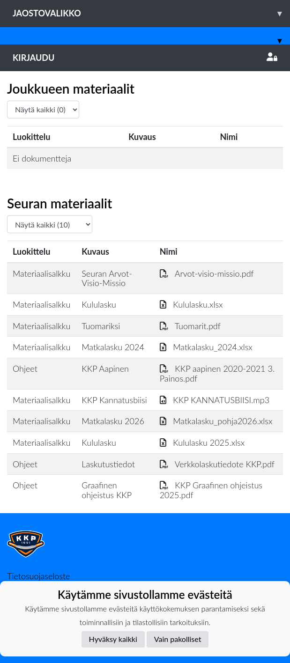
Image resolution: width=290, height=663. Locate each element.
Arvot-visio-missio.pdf (207, 273)
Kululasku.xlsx (191, 304)
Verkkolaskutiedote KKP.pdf (217, 464)
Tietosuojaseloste (38, 576)
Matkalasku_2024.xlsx (206, 347)
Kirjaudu (145, 57)
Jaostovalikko (151, 13)
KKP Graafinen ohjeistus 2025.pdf (211, 490)
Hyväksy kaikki (113, 638)
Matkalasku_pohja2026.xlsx (216, 421)
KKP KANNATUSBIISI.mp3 (215, 400)
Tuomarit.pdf (190, 326)
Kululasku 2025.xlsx (202, 442)
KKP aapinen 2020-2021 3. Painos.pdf (217, 373)
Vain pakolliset (177, 638)
